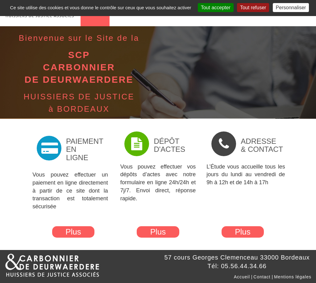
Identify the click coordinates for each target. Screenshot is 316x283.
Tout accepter (216, 7)
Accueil (242, 276)
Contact (261, 276)
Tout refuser (253, 7)
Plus (73, 231)
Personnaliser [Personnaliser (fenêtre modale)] (291, 7)
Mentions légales (292, 276)
